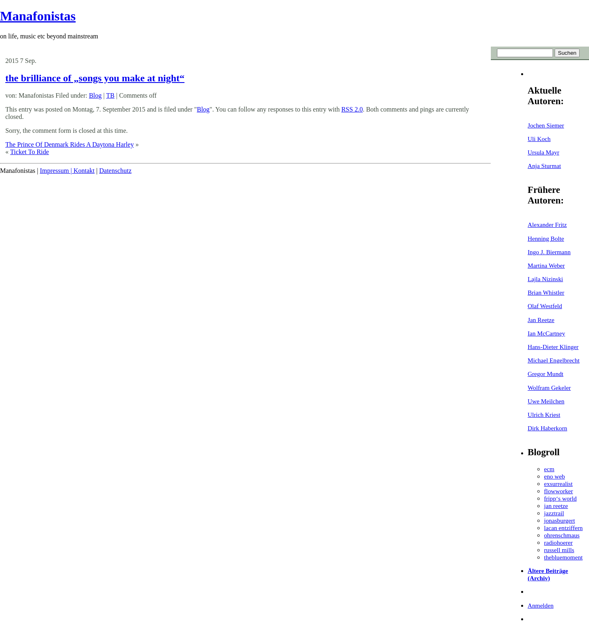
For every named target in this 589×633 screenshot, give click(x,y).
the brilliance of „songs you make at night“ (94, 78)
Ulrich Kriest (544, 414)
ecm (549, 468)
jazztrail (554, 513)
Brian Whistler (546, 292)
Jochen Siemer (546, 125)
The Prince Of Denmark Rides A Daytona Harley (69, 144)
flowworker (558, 491)
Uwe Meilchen (546, 401)
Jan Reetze (541, 319)
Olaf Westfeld (545, 305)
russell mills (559, 549)
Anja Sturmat (544, 165)
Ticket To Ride (29, 151)
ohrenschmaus (562, 535)
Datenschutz (115, 170)
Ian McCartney (546, 333)
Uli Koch (539, 138)
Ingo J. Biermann (549, 251)
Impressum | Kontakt (67, 170)
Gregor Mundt (545, 373)
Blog (95, 95)
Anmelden (540, 605)
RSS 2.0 (351, 109)
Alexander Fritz (547, 224)
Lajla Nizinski (545, 278)
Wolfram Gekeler (549, 387)
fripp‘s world (560, 498)
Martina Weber (546, 265)
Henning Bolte (546, 238)
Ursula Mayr (543, 152)
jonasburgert (559, 520)
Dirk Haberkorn (547, 428)
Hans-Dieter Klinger (553, 346)
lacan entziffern (563, 527)
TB (110, 95)
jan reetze (556, 505)
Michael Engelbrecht (554, 360)
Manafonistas (38, 16)
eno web (554, 476)
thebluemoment (563, 557)
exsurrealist (558, 483)
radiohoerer (558, 542)
